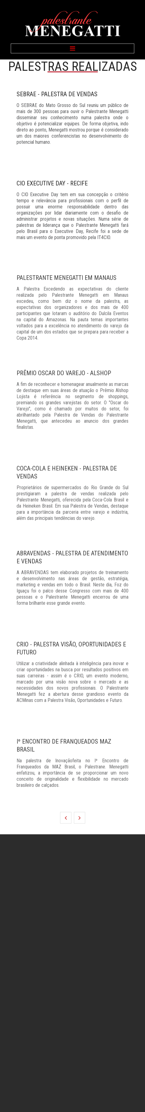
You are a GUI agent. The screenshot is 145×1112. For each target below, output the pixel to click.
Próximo (79, 818)
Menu (72, 48)
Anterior (65, 818)
